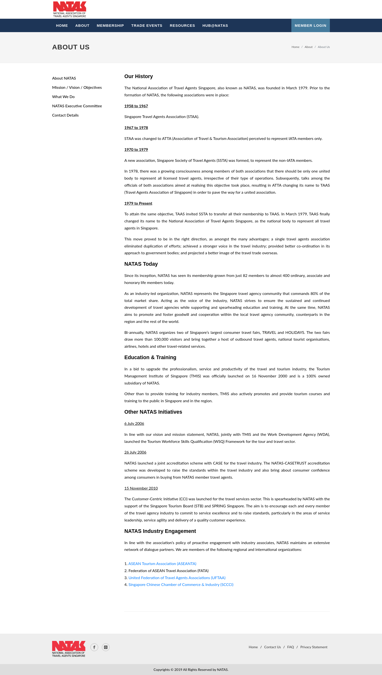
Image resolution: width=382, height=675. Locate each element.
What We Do (63, 96)
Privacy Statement (313, 647)
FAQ (290, 647)
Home (295, 47)
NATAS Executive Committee (77, 105)
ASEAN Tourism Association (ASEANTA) (162, 563)
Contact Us (272, 647)
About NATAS (64, 78)
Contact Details (65, 115)
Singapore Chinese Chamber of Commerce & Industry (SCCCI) (181, 584)
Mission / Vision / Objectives (77, 87)
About (309, 47)
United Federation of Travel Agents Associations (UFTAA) (177, 577)
